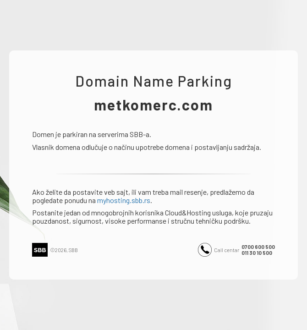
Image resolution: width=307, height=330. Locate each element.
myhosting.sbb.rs (123, 200)
